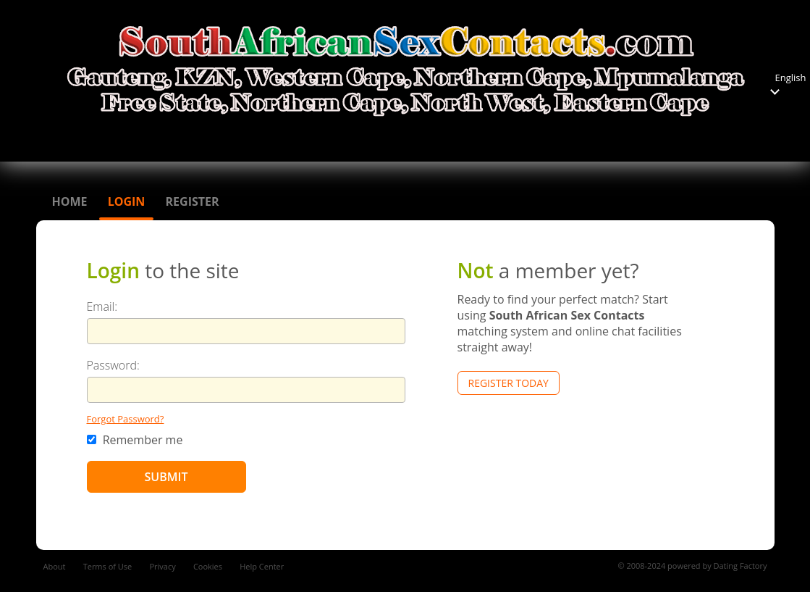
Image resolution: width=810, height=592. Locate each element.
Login (126, 201)
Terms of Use (107, 566)
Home (70, 201)
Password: (113, 365)
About (54, 566)
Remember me (135, 440)
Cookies (207, 566)
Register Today (508, 383)
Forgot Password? (125, 418)
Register (192, 201)
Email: (102, 306)
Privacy (162, 566)
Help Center (262, 566)
